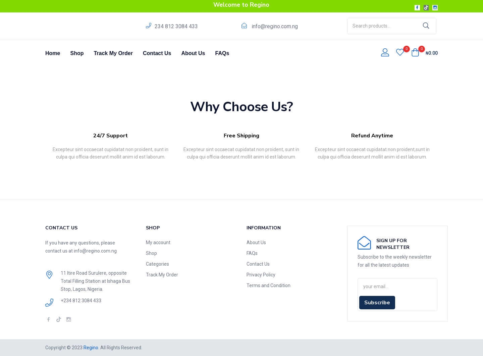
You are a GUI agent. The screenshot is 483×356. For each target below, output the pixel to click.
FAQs (222, 53)
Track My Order (113, 53)
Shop (77, 53)
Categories (157, 264)
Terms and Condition (268, 285)
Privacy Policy (261, 274)
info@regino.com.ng (275, 26)
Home (52, 53)
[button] (424, 53)
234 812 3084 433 (176, 26)
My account (158, 242)
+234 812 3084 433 (81, 300)
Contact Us (157, 53)
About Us (193, 53)
